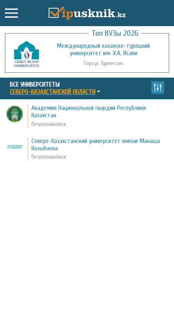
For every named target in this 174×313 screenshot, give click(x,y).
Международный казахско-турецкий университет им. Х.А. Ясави (103, 49)
